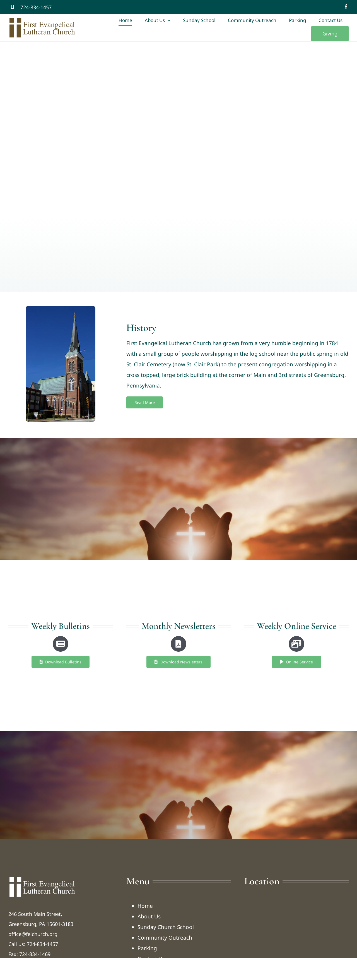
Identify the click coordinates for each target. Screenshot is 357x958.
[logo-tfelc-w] (42, 878)
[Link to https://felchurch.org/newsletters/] (178, 644)
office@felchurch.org (32, 934)
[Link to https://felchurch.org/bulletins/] (60, 644)
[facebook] (346, 6)
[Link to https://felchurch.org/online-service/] (296, 644)
